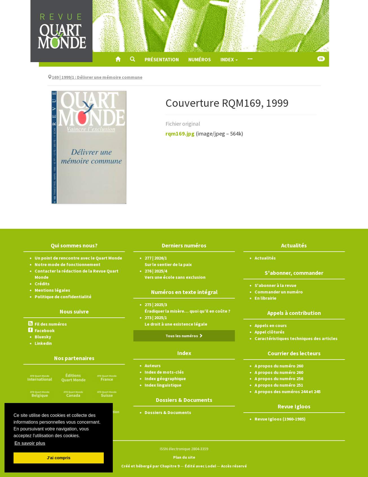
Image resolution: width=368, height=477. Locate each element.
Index (229, 59)
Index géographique (165, 378)
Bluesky (43, 336)
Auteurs (153, 365)
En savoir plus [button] (29, 443)
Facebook (45, 330)
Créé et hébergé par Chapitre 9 (150, 466)
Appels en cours (271, 325)
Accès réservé (234, 466)
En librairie (265, 298)
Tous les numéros (184, 335)
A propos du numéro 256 (279, 378)
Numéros (199, 59)
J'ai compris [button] (58, 458)
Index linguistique (163, 385)
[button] (132, 59)
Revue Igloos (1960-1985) (280, 419)
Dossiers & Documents (168, 412)
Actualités (265, 258)
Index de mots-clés (164, 372)
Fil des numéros (51, 324)
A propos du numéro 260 (279, 366)
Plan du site (184, 457)
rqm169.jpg (180, 133)
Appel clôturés (270, 332)
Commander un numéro (279, 292)
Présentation (162, 59)
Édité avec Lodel (200, 466)
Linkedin (43, 343)
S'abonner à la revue (275, 285)
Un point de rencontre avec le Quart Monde (78, 258)
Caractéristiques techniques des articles (296, 338)
